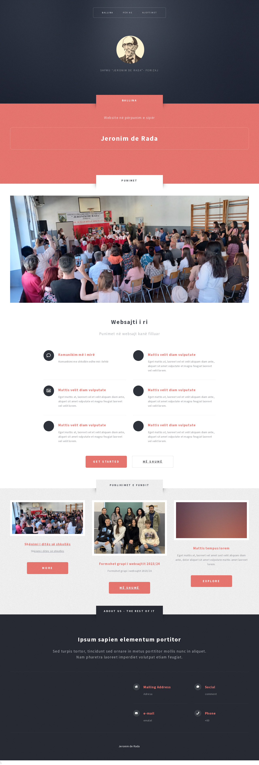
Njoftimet (149, 12)
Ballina (107, 12)
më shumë (153, 461)
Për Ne (128, 12)
